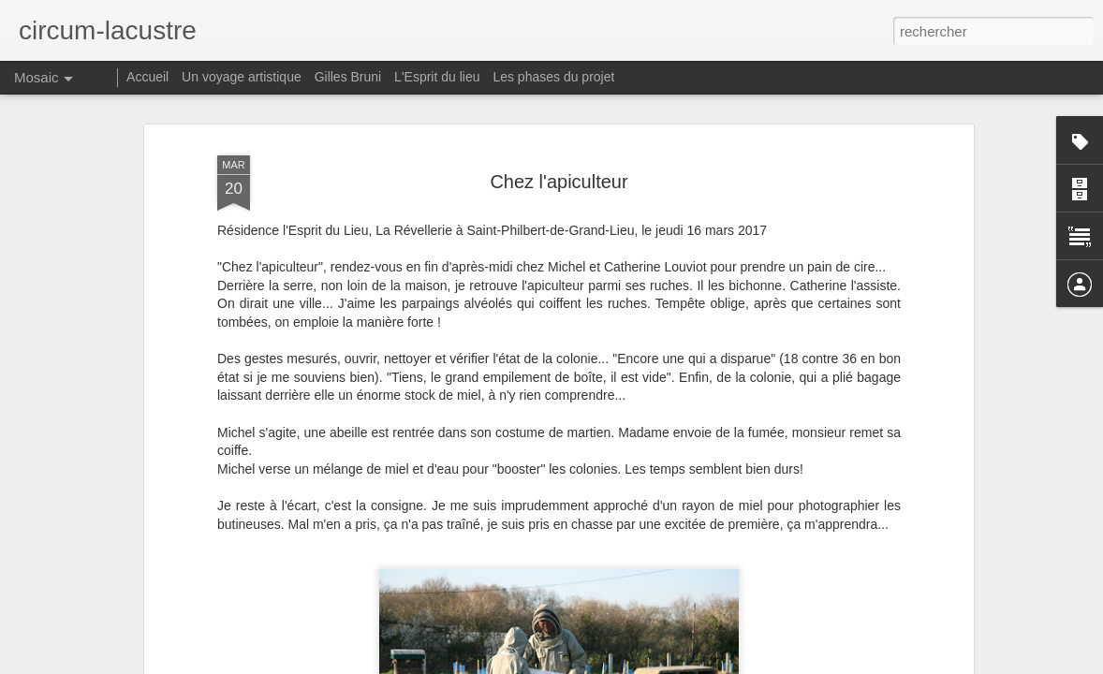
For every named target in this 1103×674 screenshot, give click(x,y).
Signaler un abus (681, 663)
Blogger (618, 663)
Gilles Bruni (348, 76)
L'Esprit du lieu (436, 76)
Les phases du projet (553, 76)
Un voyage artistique (241, 76)
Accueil (147, 76)
